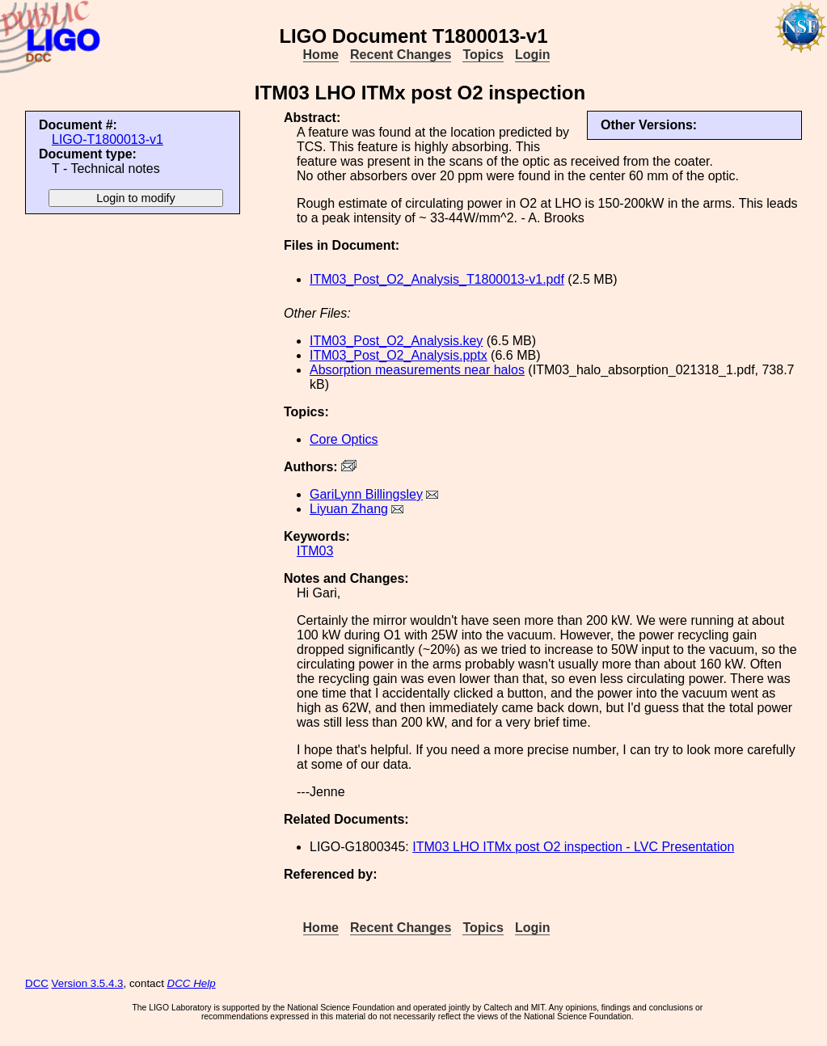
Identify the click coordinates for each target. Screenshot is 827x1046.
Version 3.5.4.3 (88, 983)
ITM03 (315, 551)
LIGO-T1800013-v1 (107, 139)
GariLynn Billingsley (366, 494)
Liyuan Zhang (349, 509)
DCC (37, 983)
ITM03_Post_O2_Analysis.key (396, 341)
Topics (482, 54)
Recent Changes (400, 54)
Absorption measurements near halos (417, 370)
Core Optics (344, 439)
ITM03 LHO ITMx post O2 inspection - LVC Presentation (573, 847)
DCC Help (191, 983)
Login (533, 54)
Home (321, 54)
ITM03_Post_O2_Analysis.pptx (398, 355)
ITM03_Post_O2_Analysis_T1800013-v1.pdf (437, 279)
